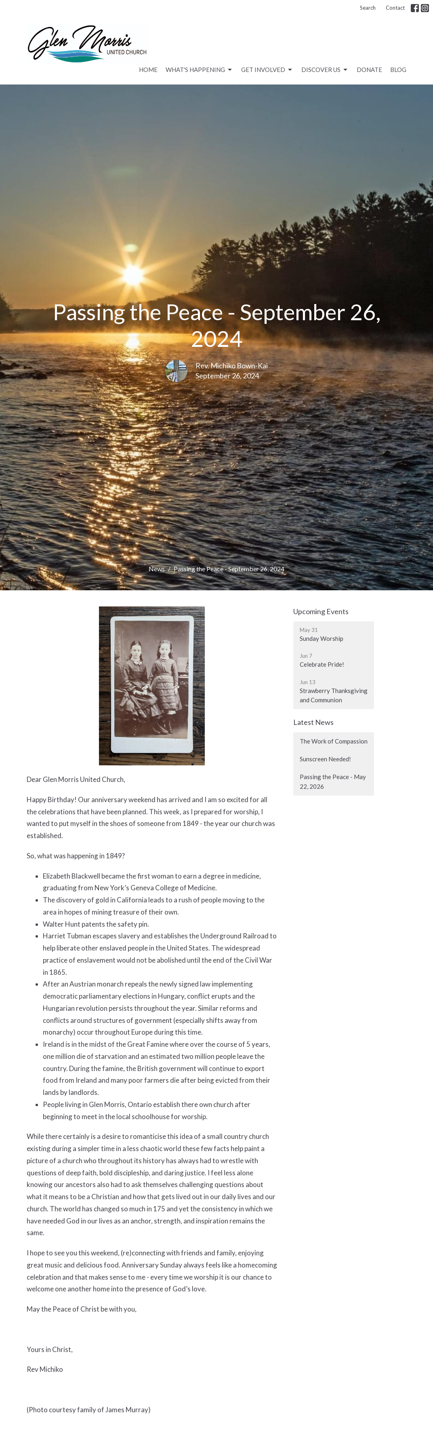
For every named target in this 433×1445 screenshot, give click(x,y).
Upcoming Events (321, 611)
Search (368, 7)
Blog (398, 69)
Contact (395, 7)
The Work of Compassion (334, 741)
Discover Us (325, 70)
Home (148, 69)
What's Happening (199, 70)
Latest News (313, 722)
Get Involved (267, 70)
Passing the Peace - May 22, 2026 (333, 781)
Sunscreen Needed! (325, 759)
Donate (369, 69)
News (157, 569)
